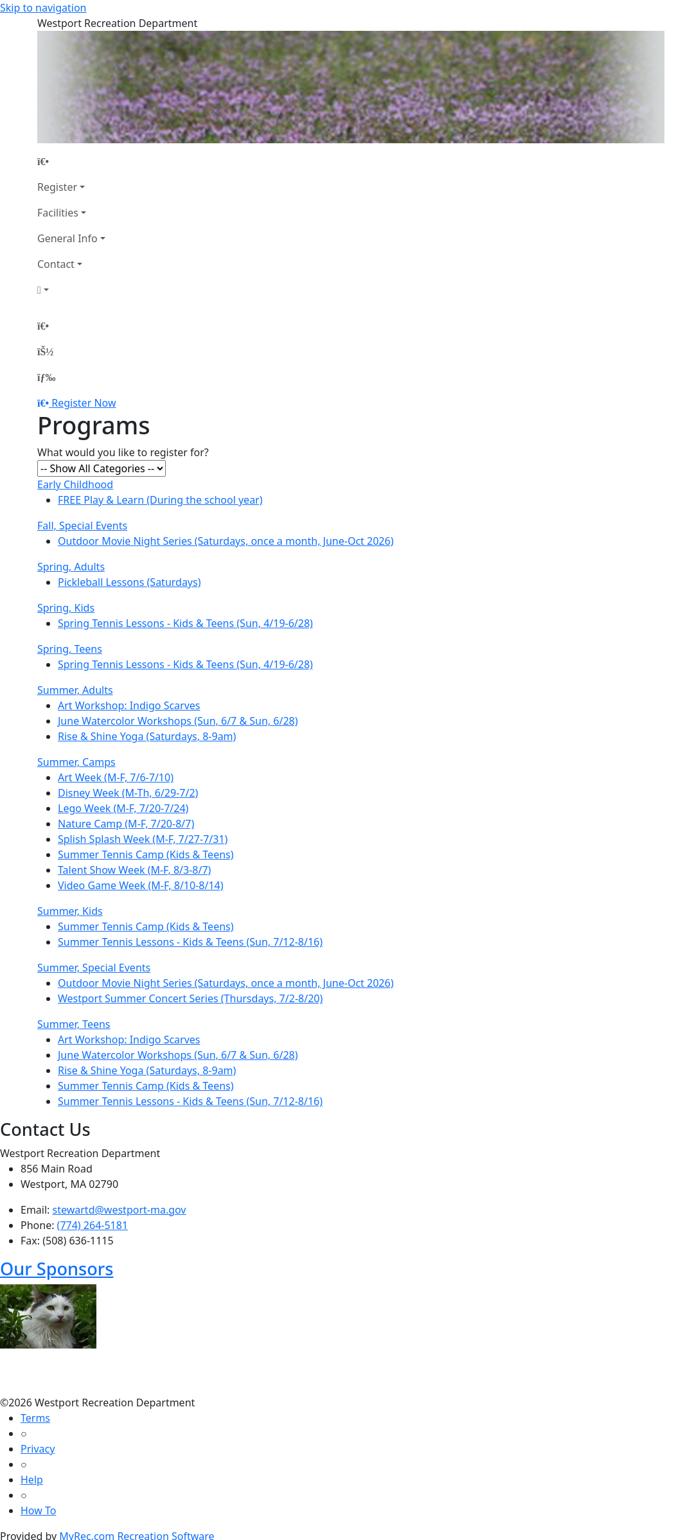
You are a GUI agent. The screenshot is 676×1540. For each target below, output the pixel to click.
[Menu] (46, 377)
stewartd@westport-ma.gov (119, 1210)
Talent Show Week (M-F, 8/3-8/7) (134, 870)
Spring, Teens (69, 649)
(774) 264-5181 (92, 1225)
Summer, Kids (70, 911)
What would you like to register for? (123, 452)
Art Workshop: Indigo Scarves (129, 705)
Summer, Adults (75, 690)
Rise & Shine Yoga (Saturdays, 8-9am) (147, 736)
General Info (67, 238)
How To (38, 1510)
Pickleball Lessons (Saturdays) (129, 582)
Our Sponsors (56, 1268)
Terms (35, 1418)
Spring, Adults (71, 567)
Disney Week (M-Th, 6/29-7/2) (128, 793)
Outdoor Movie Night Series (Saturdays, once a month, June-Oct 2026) (225, 541)
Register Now (83, 403)
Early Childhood (75, 484)
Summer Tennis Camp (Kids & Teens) (146, 854)
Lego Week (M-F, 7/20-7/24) (123, 808)
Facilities (57, 213)
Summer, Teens (74, 1024)
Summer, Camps (76, 762)
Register (57, 187)
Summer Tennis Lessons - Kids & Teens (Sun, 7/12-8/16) (190, 942)
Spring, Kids (65, 608)
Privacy (38, 1449)
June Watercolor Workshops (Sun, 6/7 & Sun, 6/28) (178, 721)
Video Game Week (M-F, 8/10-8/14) (141, 885)
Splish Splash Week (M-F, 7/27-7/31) (142, 839)
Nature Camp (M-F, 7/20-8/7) (126, 824)
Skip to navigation (43, 8)
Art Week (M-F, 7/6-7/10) (115, 777)
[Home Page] (71, 161)
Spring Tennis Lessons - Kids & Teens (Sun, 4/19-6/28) (185, 623)
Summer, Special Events (93, 967)
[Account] (71, 290)
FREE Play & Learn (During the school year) (160, 500)
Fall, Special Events (82, 525)
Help (32, 1480)
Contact (56, 264)
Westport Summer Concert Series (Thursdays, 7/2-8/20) (190, 998)
